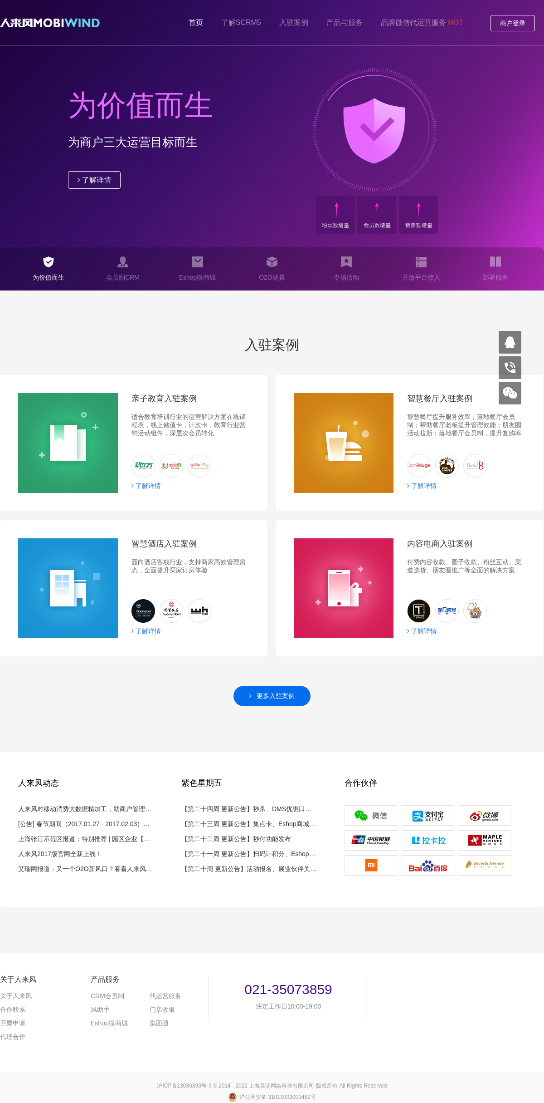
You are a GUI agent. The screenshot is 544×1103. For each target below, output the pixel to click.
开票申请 (12, 1023)
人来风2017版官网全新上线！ (60, 853)
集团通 (159, 1023)
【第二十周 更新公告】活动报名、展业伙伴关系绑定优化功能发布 (249, 868)
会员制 (107, 996)
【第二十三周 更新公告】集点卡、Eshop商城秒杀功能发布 (249, 823)
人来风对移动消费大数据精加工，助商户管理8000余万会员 (86, 808)
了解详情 (94, 180)
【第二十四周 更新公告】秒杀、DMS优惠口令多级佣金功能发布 (249, 808)
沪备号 (184, 1086)
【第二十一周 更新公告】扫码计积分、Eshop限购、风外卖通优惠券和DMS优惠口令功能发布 (249, 853)
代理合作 (12, 1037)
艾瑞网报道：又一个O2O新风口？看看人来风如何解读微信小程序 (86, 868)
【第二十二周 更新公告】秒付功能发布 (236, 838)
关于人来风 (16, 996)
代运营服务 (165, 996)
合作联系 (12, 1009)
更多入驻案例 (272, 695)
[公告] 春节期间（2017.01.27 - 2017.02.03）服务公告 (86, 823)
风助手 (100, 1009)
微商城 (109, 1023)
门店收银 (162, 1009)
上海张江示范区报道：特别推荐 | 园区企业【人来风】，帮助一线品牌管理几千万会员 (86, 838)
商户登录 (512, 23)
